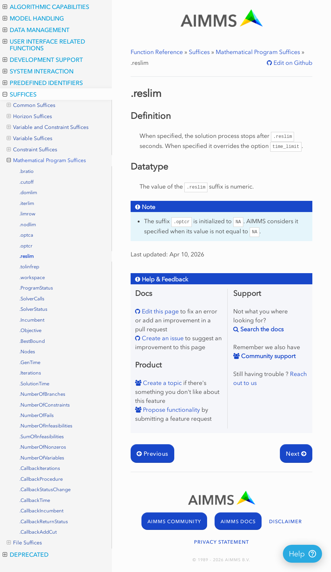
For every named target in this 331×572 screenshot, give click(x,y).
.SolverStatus (33, 309)
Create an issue (162, 338)
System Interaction (38, 71)
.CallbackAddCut (38, 532)
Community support (268, 356)
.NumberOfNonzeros (42, 447)
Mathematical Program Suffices (46, 160)
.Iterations (30, 373)
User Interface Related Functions (44, 45)
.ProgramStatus (36, 288)
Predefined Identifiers (43, 82)
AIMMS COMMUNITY (174, 521)
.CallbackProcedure (41, 479)
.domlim (28, 192)
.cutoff (26, 182)
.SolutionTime (34, 383)
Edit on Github (292, 63)
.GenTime (29, 362)
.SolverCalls (31, 298)
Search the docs (261, 329)
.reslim (26, 256)
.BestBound (32, 341)
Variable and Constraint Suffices (47, 127)
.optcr (25, 246)
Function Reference (157, 52)
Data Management (36, 30)
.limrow (27, 214)
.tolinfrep (29, 266)
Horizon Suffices (29, 116)
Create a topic (161, 383)
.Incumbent (31, 320)
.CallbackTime (34, 500)
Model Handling (33, 18)
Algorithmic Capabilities (46, 6)
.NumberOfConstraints (44, 405)
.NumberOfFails (36, 415)
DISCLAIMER (285, 521)
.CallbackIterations (39, 468)
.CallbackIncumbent (41, 510)
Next (296, 453)
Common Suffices (31, 105)
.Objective (30, 330)
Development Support (43, 59)
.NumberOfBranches (42, 394)
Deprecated (26, 554)
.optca (26, 235)
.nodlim (27, 224)
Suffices (20, 94)
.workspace (32, 277)
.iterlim (26, 203)
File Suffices (24, 543)
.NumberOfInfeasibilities (45, 426)
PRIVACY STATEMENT (221, 542)
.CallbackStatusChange (45, 489)
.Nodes (27, 351)
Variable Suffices (29, 138)
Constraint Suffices (32, 149)
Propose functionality (170, 410)
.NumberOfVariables (41, 458)
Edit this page (159, 311)
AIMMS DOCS (238, 521)
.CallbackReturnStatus (43, 521)
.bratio (26, 171)
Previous (152, 453)
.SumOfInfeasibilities (41, 436)
